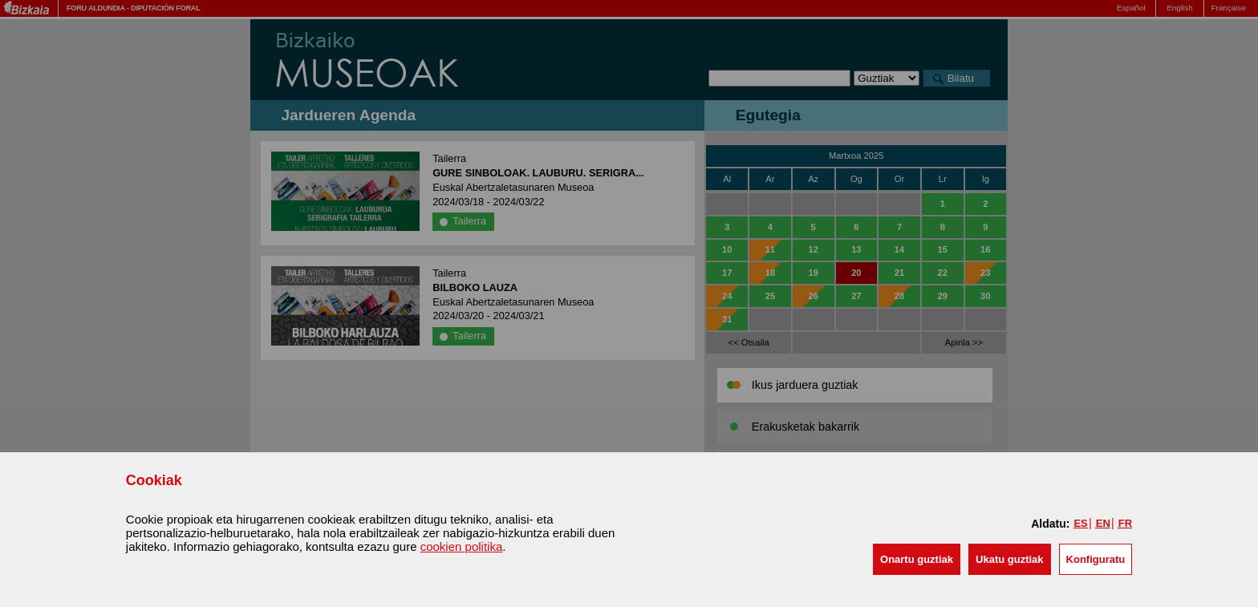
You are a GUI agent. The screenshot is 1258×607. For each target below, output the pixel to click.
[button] (916, 559)
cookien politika (461, 546)
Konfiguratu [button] (1096, 559)
